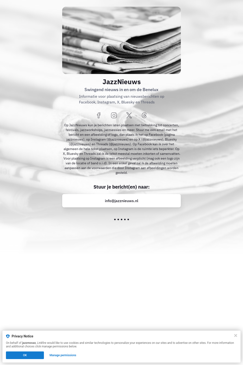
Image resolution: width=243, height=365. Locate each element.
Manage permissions (63, 355)
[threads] (144, 115)
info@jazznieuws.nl (121, 200)
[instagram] (114, 115)
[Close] (235, 335)
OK (25, 355)
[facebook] (98, 115)
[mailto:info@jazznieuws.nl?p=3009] (121, 200)
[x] (129, 115)
